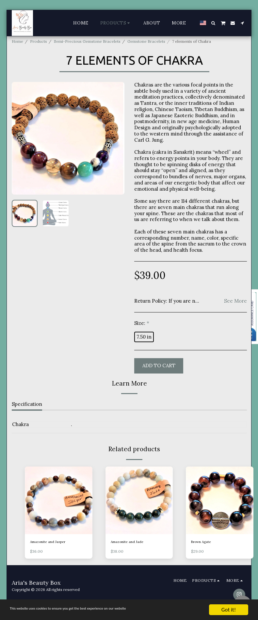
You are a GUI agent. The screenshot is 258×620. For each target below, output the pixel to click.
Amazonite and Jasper (50, 542)
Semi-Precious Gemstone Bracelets (87, 41)
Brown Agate (203, 542)
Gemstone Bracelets (146, 41)
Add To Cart (158, 365)
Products (38, 41)
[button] (213, 23)
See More (235, 301)
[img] (58, 500)
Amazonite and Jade (129, 542)
